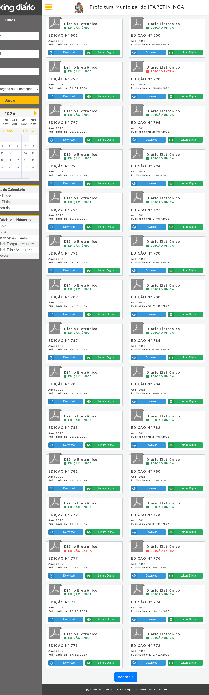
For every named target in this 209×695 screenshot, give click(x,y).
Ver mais (137, 677)
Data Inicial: (11, 28)
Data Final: (10, 46)
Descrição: (10, 63)
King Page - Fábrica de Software (153, 689)
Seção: (8, 81)
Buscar (32, 100)
